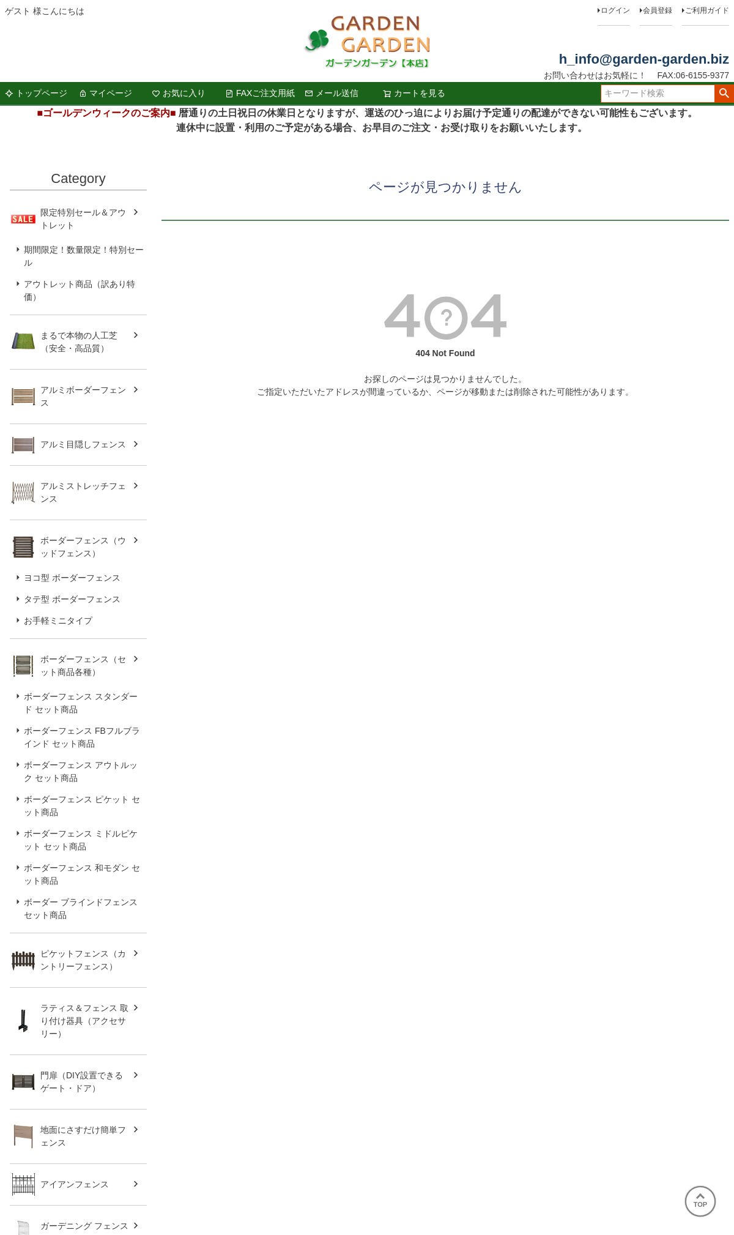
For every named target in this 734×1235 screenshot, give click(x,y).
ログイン (615, 10)
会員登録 (657, 10)
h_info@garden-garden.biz (644, 59)
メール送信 (331, 93)
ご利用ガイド (707, 10)
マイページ (105, 93)
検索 (723, 93)
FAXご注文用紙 (260, 93)
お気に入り (179, 93)
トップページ (36, 93)
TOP (700, 1200)
